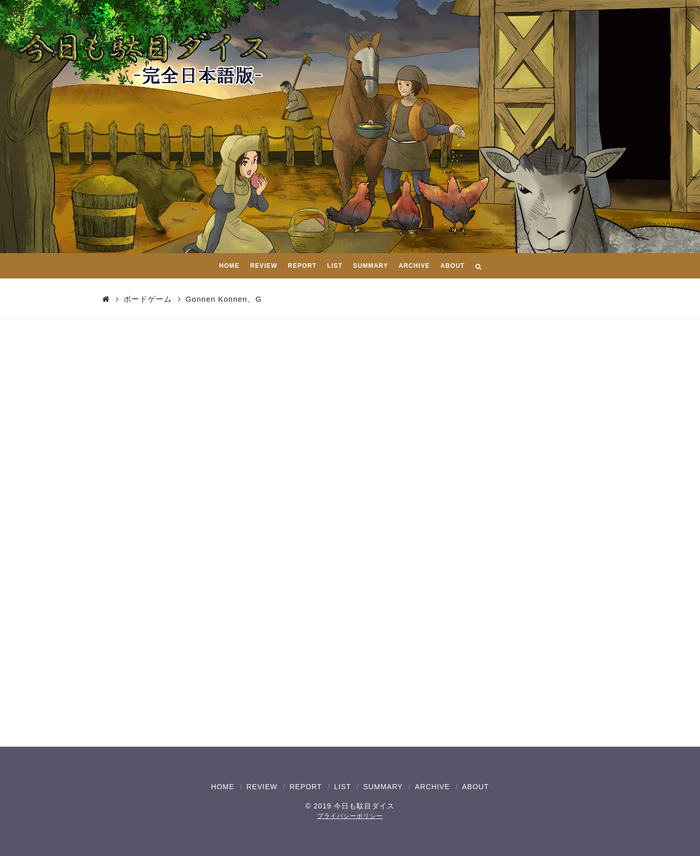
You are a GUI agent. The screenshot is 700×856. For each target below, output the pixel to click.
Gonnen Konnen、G (224, 299)
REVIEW (261, 787)
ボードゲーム (147, 299)
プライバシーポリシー (350, 816)
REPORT (305, 787)
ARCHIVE (432, 787)
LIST (342, 787)
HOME (222, 787)
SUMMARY (383, 787)
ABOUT (475, 787)
